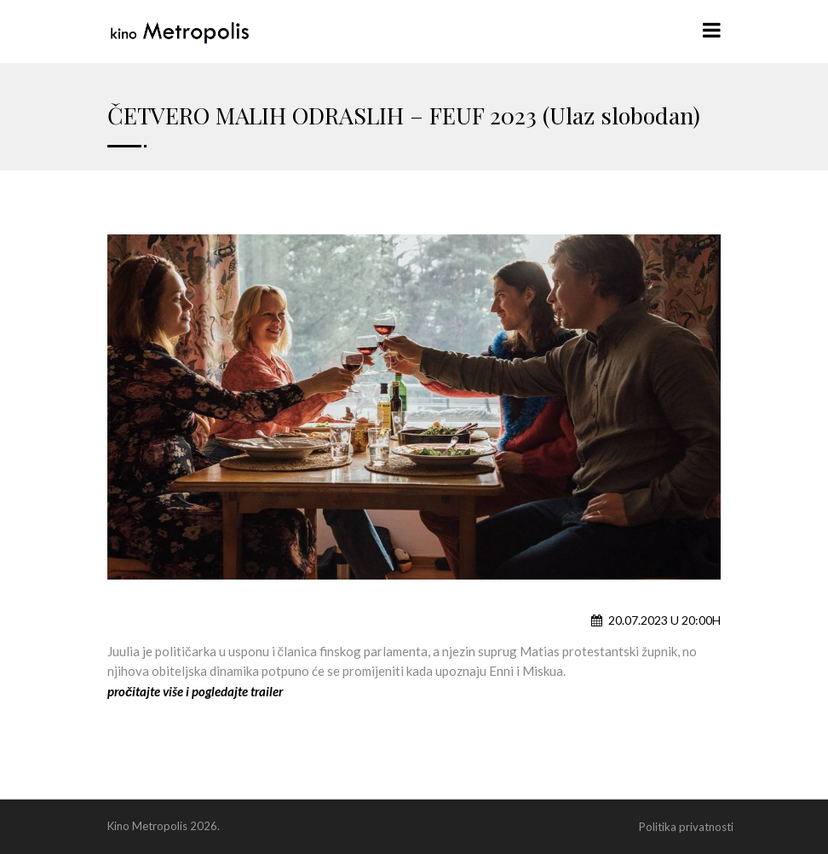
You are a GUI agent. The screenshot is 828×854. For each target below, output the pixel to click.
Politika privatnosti (686, 827)
